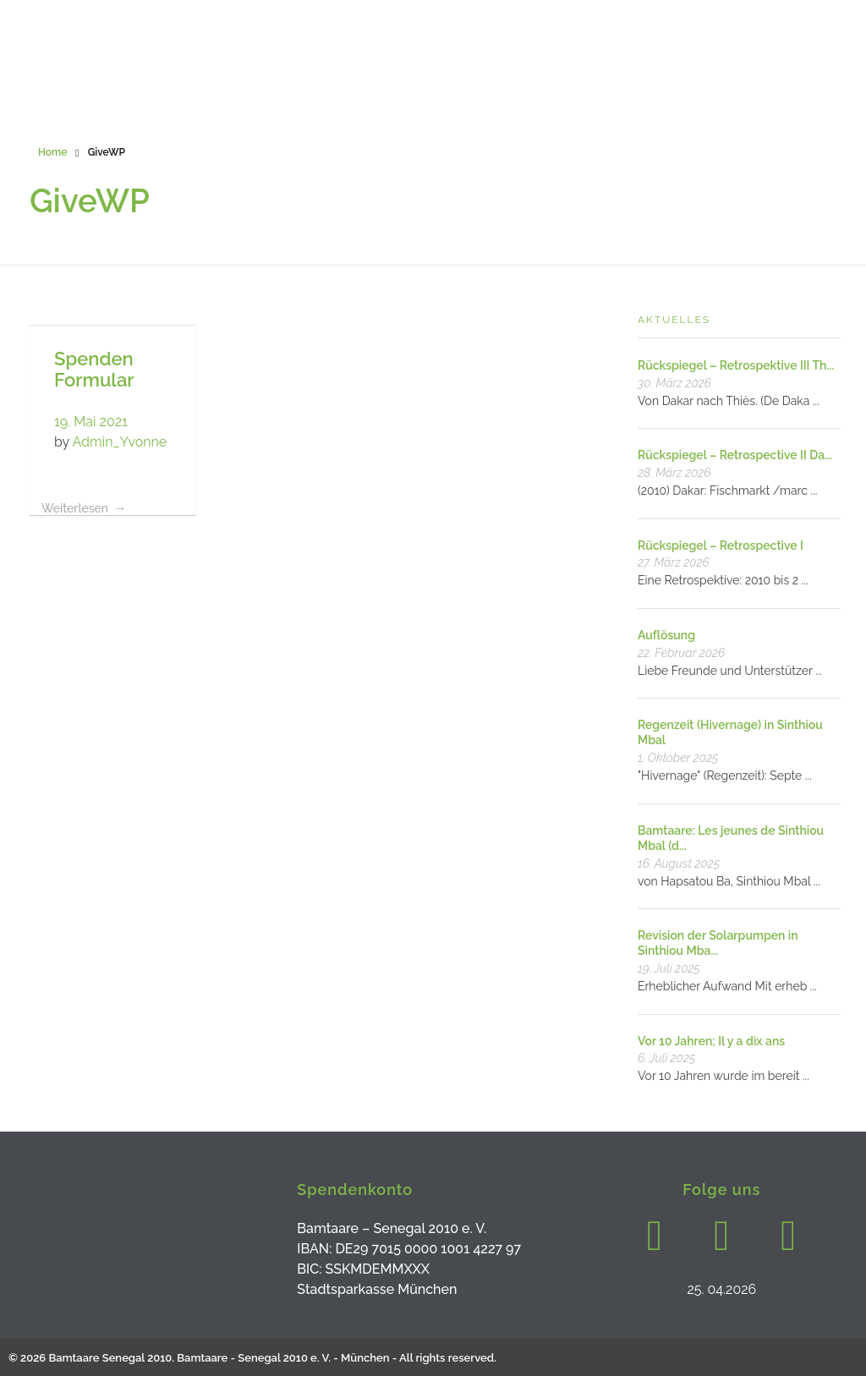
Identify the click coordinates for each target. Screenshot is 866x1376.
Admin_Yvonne (119, 442)
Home (52, 152)
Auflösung (666, 635)
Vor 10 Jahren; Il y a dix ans (711, 1041)
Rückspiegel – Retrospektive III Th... (736, 365)
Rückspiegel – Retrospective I (720, 545)
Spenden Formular (94, 369)
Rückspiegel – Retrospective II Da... (735, 455)
